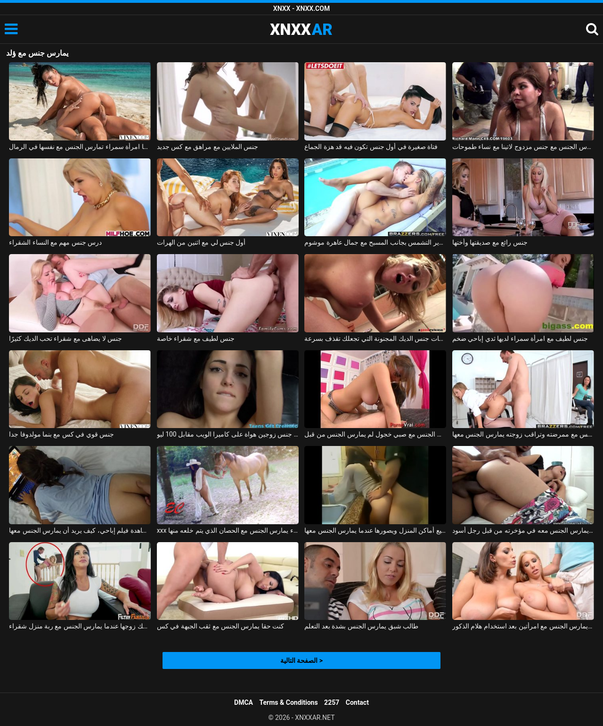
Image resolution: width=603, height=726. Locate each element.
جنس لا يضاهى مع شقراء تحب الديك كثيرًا (65, 338)
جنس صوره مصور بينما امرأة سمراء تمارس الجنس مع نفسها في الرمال (80, 146)
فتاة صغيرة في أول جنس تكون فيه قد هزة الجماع (371, 146)
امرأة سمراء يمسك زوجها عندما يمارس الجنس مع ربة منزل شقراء (80, 626)
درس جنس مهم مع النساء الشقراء (55, 242)
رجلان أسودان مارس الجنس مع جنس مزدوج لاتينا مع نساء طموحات (523, 146)
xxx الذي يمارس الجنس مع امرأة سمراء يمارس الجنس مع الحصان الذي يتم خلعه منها (228, 530)
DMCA (243, 702)
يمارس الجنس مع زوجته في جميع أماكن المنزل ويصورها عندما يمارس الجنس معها (375, 530)
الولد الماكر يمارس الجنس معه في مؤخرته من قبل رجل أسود (523, 530)
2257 (331, 702)
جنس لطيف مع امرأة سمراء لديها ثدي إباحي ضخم (520, 338)
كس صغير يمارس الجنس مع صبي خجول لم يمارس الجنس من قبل (375, 434)
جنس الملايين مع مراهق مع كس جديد (208, 146)
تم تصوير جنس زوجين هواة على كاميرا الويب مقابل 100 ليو (228, 434)
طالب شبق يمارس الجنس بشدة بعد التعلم (361, 626)
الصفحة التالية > (301, 660)
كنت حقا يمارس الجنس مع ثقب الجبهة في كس (221, 626)
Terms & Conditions (289, 702)
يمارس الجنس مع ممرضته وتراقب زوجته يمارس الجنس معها (523, 434)
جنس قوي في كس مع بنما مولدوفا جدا (61, 434)
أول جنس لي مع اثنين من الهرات (201, 242)
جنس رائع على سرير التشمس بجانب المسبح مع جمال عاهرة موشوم (375, 242)
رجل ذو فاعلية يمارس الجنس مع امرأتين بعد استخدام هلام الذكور (523, 626)
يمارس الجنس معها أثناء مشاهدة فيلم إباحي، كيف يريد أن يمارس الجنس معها (80, 530)
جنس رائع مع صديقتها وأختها (490, 242)
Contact (357, 702)
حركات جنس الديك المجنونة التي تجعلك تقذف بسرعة (375, 338)
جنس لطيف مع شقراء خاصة (196, 338)
